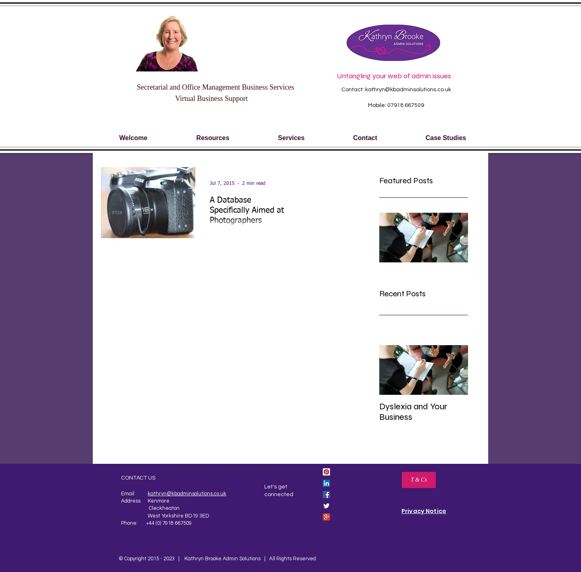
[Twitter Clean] (326, 505)
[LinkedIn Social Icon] (326, 483)
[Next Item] (455, 370)
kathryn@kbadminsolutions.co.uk (408, 89)
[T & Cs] (419, 480)
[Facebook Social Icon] (326, 494)
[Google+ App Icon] (326, 517)
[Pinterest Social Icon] (326, 472)
